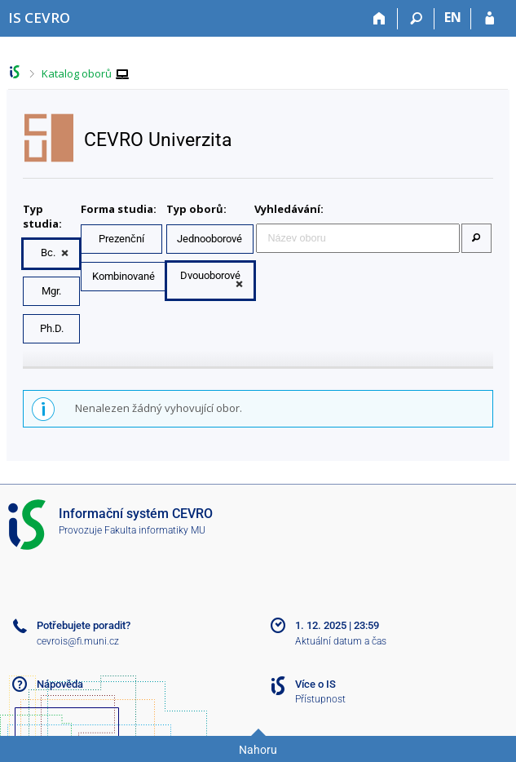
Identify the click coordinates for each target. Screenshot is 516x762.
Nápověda (60, 684)
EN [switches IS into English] (452, 17)
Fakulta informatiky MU (154, 530)
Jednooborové (209, 239)
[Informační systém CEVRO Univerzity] (39, 17)
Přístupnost (320, 699)
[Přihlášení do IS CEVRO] (489, 18)
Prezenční (121, 239)
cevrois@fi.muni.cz (78, 641)
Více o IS (315, 684)
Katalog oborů (77, 73)
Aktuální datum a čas (340, 641)
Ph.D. (52, 328)
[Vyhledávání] (416, 18)
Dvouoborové (210, 275)
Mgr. (51, 291)
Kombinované (123, 276)
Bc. (48, 252)
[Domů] (379, 18)
